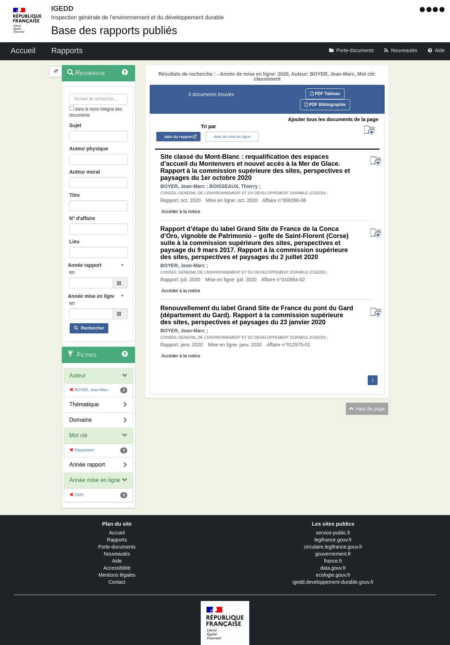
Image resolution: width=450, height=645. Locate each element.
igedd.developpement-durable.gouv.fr (333, 582)
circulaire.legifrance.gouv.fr (333, 547)
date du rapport (178, 136)
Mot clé (78, 435)
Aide (117, 561)
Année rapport (87, 465)
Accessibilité (116, 568)
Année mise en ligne (94, 480)
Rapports (117, 540)
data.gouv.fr (333, 568)
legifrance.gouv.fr (333, 540)
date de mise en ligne (232, 136)
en (72, 272)
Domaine (80, 420)
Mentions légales (116, 575)
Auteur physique (88, 148)
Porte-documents (117, 547)
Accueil (117, 533)
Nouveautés (117, 554)
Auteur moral (84, 172)
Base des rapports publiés (114, 30)
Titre (74, 195)
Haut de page (367, 409)
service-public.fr (333, 533)
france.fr (333, 561)
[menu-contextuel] (71, 108)
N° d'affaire (82, 218)
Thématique (84, 404)
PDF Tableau (325, 93)
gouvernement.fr (333, 554)
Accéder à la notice (180, 211)
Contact (116, 582)
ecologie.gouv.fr (333, 575)
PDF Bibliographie (325, 104)
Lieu (74, 241)
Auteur (77, 375)
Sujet (75, 125)
